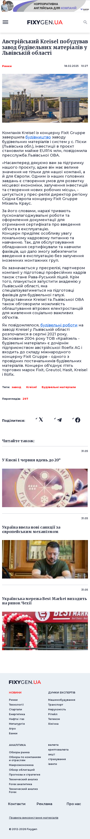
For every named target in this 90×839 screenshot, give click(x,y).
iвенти (52, 764)
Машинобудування (61, 699)
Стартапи (15, 709)
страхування (57, 759)
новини (15, 692)
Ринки (7, 66)
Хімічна (53, 723)
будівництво (38, 137)
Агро (12, 728)
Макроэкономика (21, 765)
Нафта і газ (16, 719)
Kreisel (31, 387)
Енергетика (17, 714)
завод (16, 387)
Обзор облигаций (22, 769)
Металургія (17, 723)
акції (51, 754)
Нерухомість (57, 709)
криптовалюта (58, 749)
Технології (16, 704)
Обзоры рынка (19, 752)
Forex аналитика (20, 784)
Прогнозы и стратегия (24, 774)
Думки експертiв (61, 692)
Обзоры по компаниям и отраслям (25, 759)
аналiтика (17, 745)
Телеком (54, 719)
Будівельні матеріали (59, 387)
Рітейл (53, 714)
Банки (13, 733)
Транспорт (55, 704)
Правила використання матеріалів (33, 817)
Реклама (44, 804)
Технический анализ (23, 779)
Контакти (16, 804)
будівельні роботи (59, 325)
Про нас (73, 804)
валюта (53, 744)
